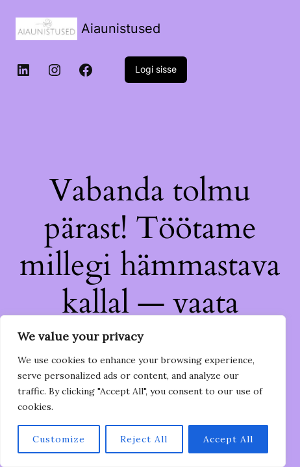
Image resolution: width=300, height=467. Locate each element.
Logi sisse (156, 69)
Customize (58, 439)
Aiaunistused (120, 28)
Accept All (228, 439)
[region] (143, 391)
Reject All (144, 439)
